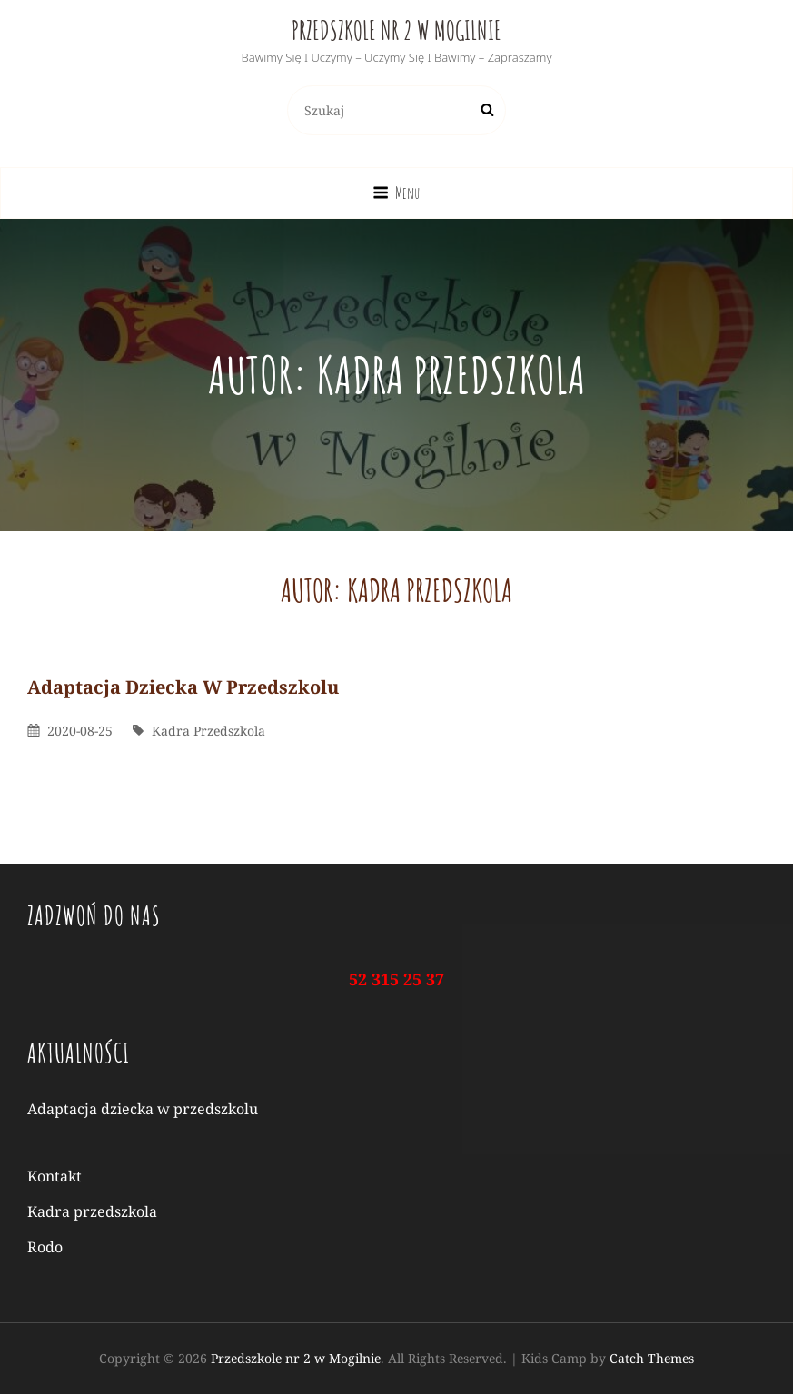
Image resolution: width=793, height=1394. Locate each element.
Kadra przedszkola (92, 1211)
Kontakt (54, 1176)
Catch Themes (652, 1358)
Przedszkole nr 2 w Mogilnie (396, 30)
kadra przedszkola (208, 730)
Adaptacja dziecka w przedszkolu (183, 687)
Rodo (45, 1247)
